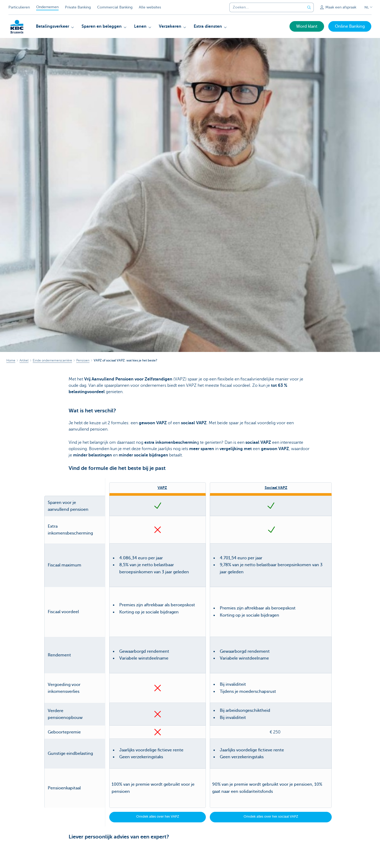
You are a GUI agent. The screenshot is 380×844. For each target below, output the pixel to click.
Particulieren (19, 7)
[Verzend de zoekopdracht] (309, 7)
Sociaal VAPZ (276, 487)
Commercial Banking (114, 7)
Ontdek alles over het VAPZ (157, 745)
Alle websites (150, 7)
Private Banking (78, 7)
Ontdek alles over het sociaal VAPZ (271, 745)
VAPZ (162, 487)
